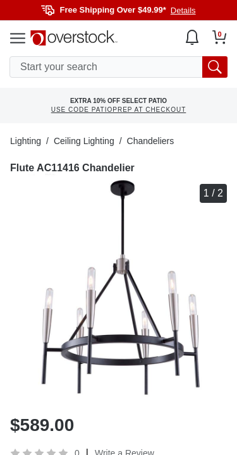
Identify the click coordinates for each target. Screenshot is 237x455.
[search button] (215, 67)
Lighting (25, 141)
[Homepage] (74, 38)
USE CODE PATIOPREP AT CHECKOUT (118, 109)
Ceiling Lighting (84, 141)
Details (183, 10)
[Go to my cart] (219, 37)
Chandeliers (150, 141)
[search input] (118, 67)
